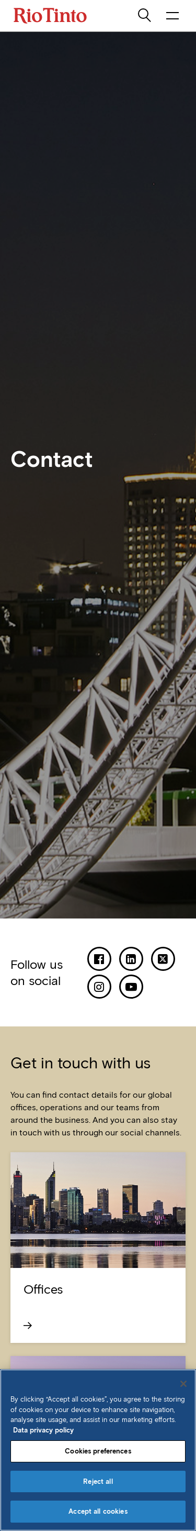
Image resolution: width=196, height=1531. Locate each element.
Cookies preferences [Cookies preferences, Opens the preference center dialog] (98, 1451)
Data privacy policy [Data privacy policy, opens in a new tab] (43, 1430)
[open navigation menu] (172, 15)
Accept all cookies (97, 1511)
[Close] (183, 1383)
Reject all (97, 1481)
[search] (145, 15)
